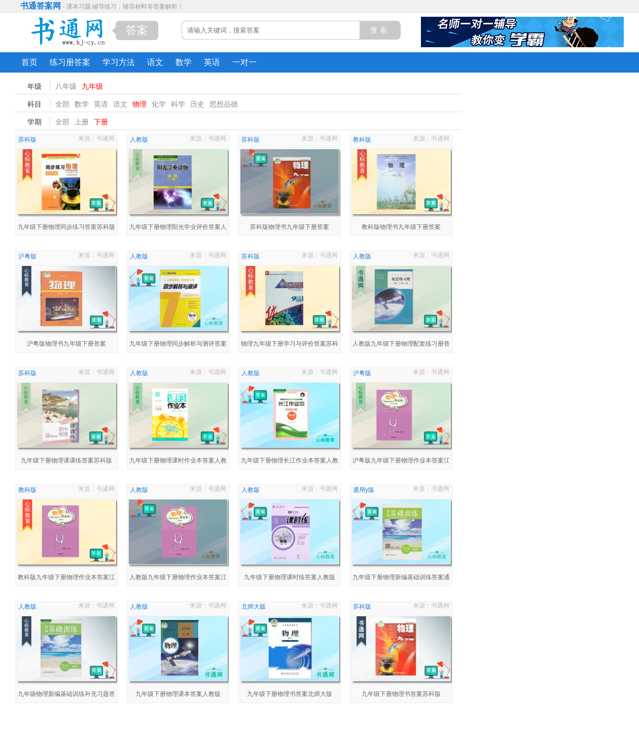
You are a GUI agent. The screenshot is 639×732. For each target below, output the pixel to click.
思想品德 (223, 104)
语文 (155, 62)
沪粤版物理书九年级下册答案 (66, 343)
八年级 (66, 86)
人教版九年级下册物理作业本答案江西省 (178, 578)
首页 (29, 62)
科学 (178, 104)
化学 (159, 104)
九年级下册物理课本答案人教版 (178, 693)
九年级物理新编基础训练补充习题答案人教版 (66, 695)
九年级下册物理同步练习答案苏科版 (66, 226)
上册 (82, 122)
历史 (197, 104)
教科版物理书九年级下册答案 (401, 226)
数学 (183, 62)
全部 (62, 104)
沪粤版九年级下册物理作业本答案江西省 (401, 462)
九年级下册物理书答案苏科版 (401, 693)
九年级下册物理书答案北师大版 (289, 693)
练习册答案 (70, 62)
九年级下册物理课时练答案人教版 (289, 577)
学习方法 (118, 62)
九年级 (92, 86)
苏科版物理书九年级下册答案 (289, 226)
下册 (101, 122)
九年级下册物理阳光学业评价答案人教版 (178, 228)
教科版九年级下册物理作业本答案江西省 (66, 578)
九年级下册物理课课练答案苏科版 (66, 460)
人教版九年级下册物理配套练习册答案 (401, 345)
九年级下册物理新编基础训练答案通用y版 (401, 578)
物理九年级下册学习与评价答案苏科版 (289, 345)
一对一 (244, 62)
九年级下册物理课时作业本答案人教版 (178, 462)
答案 (137, 30)
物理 (139, 104)
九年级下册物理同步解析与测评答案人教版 (178, 345)
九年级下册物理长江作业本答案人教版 (289, 462)
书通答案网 (40, 6)
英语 (212, 62)
